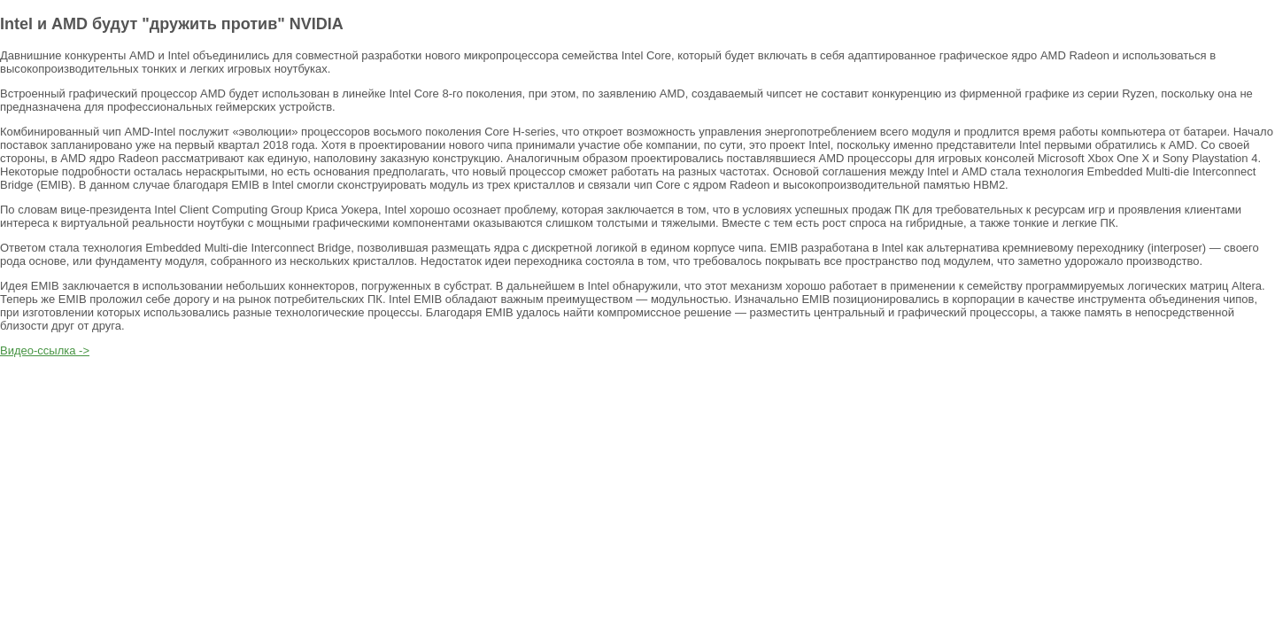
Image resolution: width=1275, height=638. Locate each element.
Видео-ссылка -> (44, 350)
